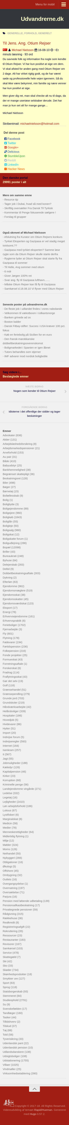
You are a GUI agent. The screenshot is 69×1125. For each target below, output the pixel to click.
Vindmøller (9, 1069)
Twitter (10, 143)
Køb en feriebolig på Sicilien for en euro (28, 334)
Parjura (7, 896)
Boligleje (8, 525)
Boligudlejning (11, 543)
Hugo (33, 1113)
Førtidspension (12, 646)
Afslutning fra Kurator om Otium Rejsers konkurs (33, 236)
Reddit (10, 160)
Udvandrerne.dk (42, 19)
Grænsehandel (12, 689)
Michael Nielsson (23, 50)
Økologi (8, 866)
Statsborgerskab (13, 991)
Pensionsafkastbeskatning (19, 905)
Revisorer (9, 944)
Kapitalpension (12, 771)
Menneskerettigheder (16, 831)
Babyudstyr (10, 465)
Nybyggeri (9, 857)
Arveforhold (10, 452)
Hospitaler (9, 715)
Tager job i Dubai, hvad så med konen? (27, 203)
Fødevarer (9, 642)
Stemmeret (10, 995)
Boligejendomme (13, 508)
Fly (5, 633)
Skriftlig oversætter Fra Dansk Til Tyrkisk (28, 208)
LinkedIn (11, 164)
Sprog (7, 987)
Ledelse (8, 793)
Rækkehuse (10, 918)
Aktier (6, 439)
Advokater (9, 435)
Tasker (7, 1017)
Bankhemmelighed (14, 469)
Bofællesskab (11, 495)
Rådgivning (10, 913)
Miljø (6, 840)
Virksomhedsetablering (17, 1073)
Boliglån (8, 521)
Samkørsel (9, 948)
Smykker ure (11, 978)
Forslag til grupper (15, 216)
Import (7, 732)
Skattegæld (10, 956)
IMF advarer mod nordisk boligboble (26, 356)
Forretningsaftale (13, 663)
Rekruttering (10, 931)
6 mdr (7, 271)
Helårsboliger (11, 711)
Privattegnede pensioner (18, 909)
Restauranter (11, 939)
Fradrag (8, 672)
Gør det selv (10, 681)
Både (6, 461)
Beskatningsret (12, 478)
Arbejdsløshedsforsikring (18, 443)
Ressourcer (10, 935)
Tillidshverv (10, 1021)
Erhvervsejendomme (15, 616)
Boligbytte (9, 504)
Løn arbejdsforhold (14, 806)
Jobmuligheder (12, 762)
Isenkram (9, 749)
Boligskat (8, 534)
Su (5, 1004)
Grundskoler (10, 702)
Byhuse (7, 560)
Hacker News (14, 168)
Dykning (8, 577)
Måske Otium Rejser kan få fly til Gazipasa (29, 284)
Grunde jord (10, 698)
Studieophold (11, 1000)
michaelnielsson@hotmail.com (39, 123)
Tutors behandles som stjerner (22, 351)
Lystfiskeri (9, 814)
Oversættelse (11, 892)
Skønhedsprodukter (15, 974)
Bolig (6, 499)
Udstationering (12, 1060)
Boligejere (9, 512)
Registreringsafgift (14, 926)
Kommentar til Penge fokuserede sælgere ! (30, 212)
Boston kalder (12, 321)
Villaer (7, 1064)
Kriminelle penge (13, 784)
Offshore (8, 870)
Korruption (9, 780)
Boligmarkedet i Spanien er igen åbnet (27, 347)
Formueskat (10, 659)
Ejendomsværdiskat (15, 603)
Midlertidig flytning (14, 836)
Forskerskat (10, 668)
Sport (6, 982)
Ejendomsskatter (13, 599)
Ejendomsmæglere (14, 590)
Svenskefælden (12, 1008)
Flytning (8, 637)
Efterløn (8, 581)
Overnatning (10, 887)
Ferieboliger (10, 624)
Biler (6, 482)
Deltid (6, 568)
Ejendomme (10, 586)
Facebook (12, 138)
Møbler (7, 844)
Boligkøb (8, 517)
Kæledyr (8, 767)
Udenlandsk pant (13, 1043)
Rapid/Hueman (43, 1109)
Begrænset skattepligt (16, 474)
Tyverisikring (11, 1038)
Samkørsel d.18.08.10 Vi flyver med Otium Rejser (34, 288)
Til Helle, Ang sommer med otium (24, 267)
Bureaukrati (10, 555)
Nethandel (9, 853)
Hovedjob (9, 719)
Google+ (11, 147)
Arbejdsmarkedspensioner (19, 448)
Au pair (7, 456)
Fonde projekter (12, 655)
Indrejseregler (11, 741)
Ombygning (10, 875)
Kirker (6, 775)
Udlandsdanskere (14, 1051)
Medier (7, 827)
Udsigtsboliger (12, 1056)
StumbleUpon (14, 156)
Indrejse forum (12, 737)
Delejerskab (10, 564)
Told (5, 1034)
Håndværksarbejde (14, 706)
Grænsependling (13, 693)
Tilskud (7, 1025)
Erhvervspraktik (12, 620)
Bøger (7, 486)
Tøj (5, 1030)
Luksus (7, 810)
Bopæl (7, 547)
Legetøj (7, 797)
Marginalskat (11, 818)
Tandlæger (9, 1013)
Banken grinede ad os (17, 317)
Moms (7, 849)
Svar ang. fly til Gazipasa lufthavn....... (27, 280)
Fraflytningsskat (12, 676)
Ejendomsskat (11, 594)
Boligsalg (8, 530)
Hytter (7, 728)
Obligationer (10, 862)
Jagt (6, 758)
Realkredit (9, 922)
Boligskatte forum (13, 538)
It (4, 754)
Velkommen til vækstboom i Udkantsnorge (29, 313)
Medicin (8, 823)
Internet (8, 745)
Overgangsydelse (14, 883)
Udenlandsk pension (15, 1047)
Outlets (7, 879)
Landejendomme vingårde (19, 788)
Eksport (8, 607)
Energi (7, 612)
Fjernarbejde (11, 629)
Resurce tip (11, 199)
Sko (5, 965)
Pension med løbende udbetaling (23, 900)
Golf (5, 685)
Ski (5, 961)
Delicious (11, 151)
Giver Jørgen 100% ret (18, 275)
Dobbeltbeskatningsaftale (18, 573)
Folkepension (11, 650)
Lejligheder (10, 801)
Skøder (7, 969)
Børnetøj (8, 491)
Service (7, 952)
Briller (6, 551)
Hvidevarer (10, 724)
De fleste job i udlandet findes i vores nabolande (33, 308)
